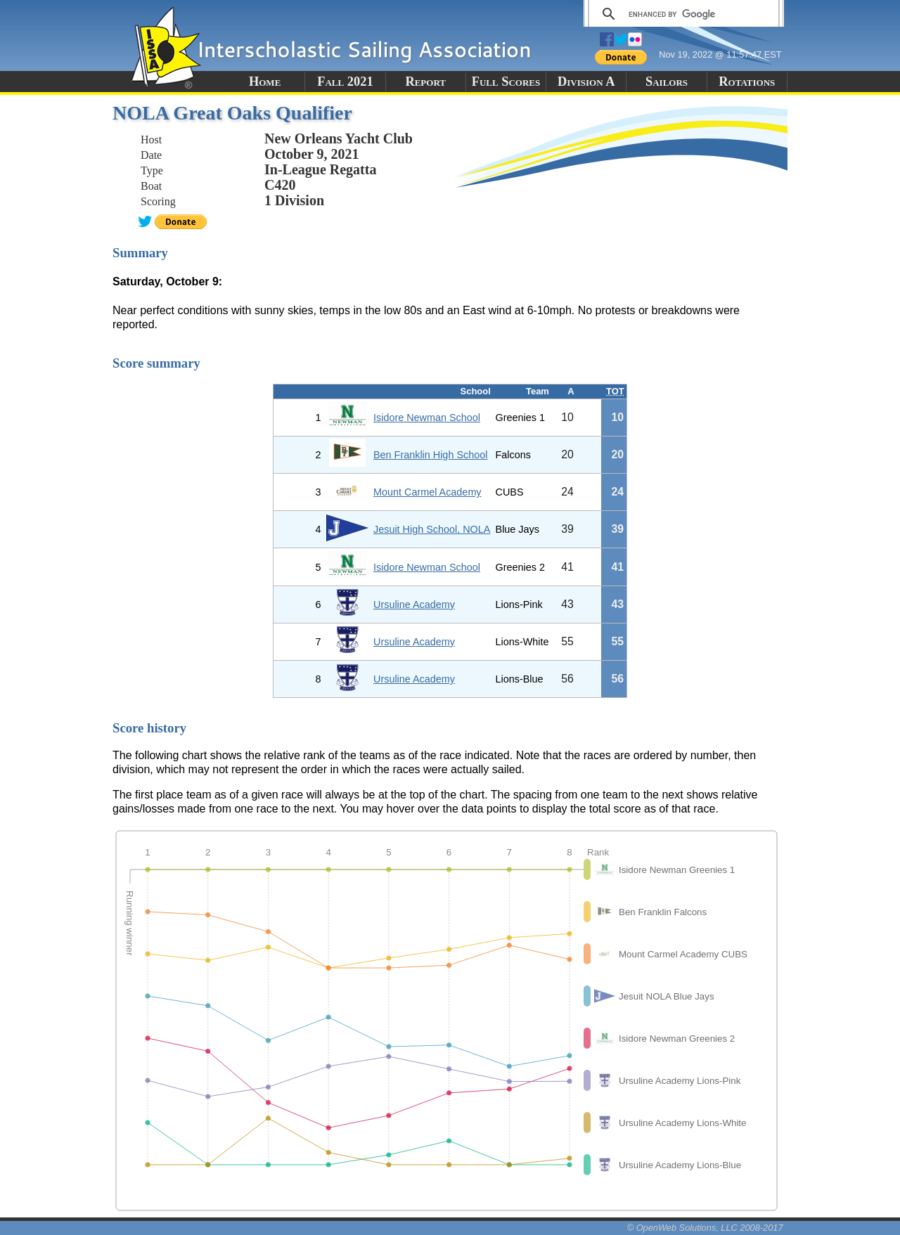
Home (265, 82)
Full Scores (506, 82)
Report (425, 82)
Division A (586, 82)
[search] (682, 14)
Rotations (747, 82)
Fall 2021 (345, 82)
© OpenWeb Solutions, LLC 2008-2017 (705, 1227)
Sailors (666, 82)
